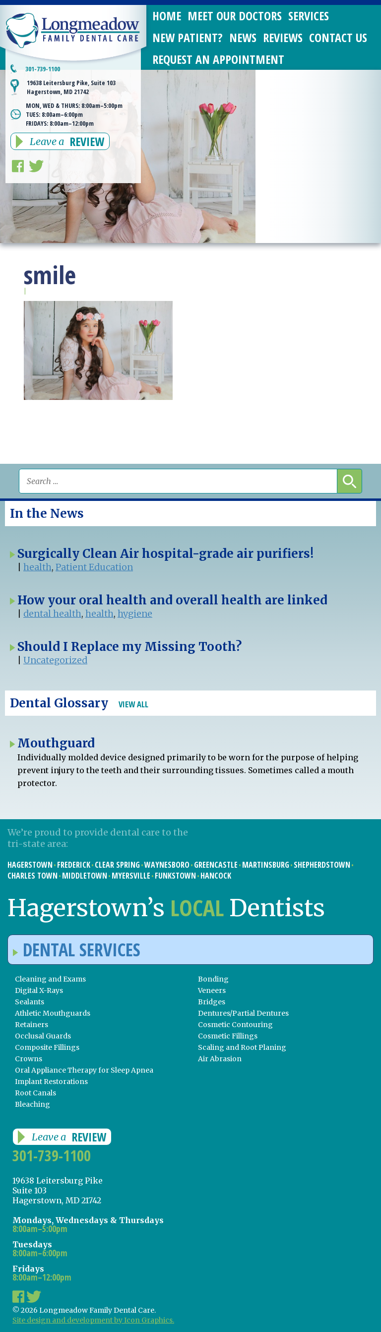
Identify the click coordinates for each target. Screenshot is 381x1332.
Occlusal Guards (43, 1036)
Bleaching (32, 1104)
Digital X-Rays (39, 990)
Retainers (31, 1024)
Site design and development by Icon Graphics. (93, 1320)
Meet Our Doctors (235, 15)
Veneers (212, 990)
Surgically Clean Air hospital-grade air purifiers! (165, 553)
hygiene (135, 613)
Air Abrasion (220, 1058)
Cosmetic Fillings (227, 1036)
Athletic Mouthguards (52, 1013)
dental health (52, 613)
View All (133, 704)
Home (166, 15)
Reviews (283, 37)
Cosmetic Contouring (235, 1024)
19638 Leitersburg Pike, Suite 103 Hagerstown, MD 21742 (71, 87)
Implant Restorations (51, 1081)
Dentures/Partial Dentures (243, 1013)
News (242, 37)
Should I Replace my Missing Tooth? (129, 646)
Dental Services (76, 949)
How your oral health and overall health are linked (172, 600)
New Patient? (187, 37)
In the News (47, 513)
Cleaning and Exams (50, 979)
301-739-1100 (42, 68)
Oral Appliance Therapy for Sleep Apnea (84, 1070)
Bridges (211, 1001)
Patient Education (94, 567)
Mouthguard (56, 743)
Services (308, 15)
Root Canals (35, 1092)
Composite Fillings (47, 1047)
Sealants (29, 1001)
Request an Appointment (218, 59)
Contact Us (338, 37)
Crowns (28, 1058)
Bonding (213, 979)
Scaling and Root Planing (242, 1047)
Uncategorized (55, 660)
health (37, 567)
